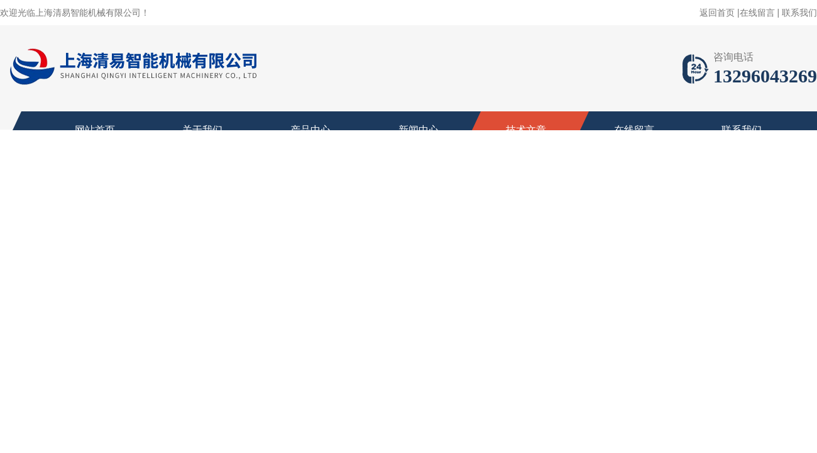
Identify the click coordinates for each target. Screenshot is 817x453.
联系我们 (799, 13)
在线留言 (757, 13)
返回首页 (717, 13)
